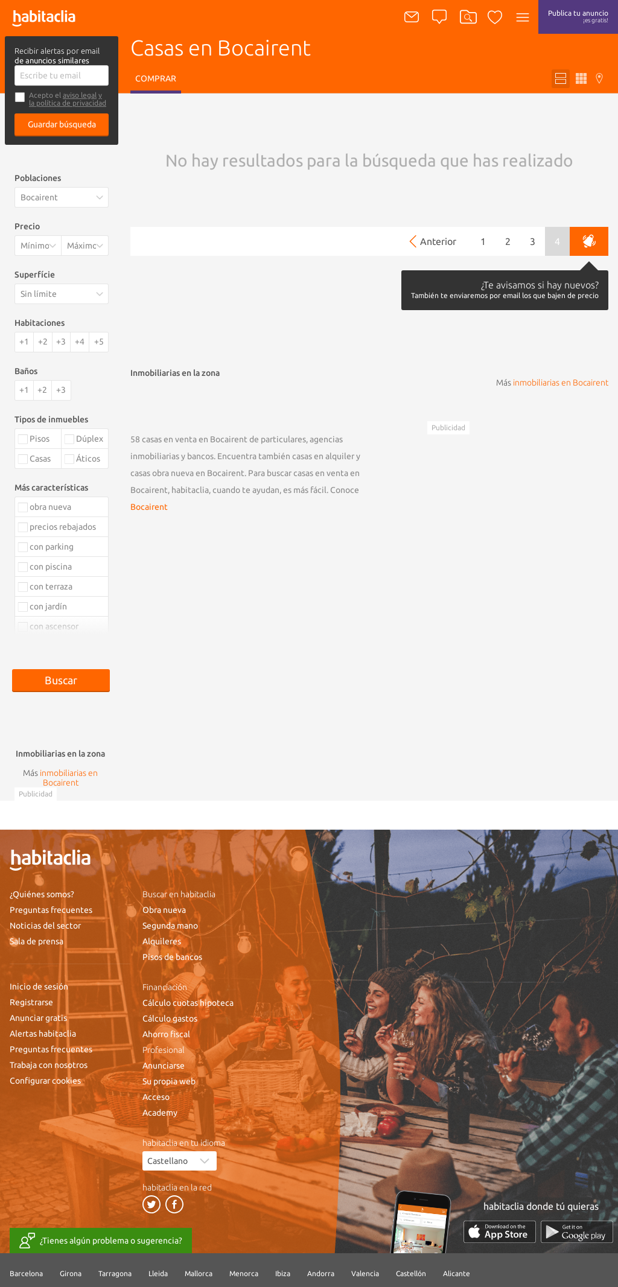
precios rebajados (63, 527)
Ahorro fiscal (166, 1034)
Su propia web (169, 1081)
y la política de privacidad (67, 99)
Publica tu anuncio (578, 16)
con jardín (48, 606)
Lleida (158, 1273)
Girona (70, 1273)
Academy (159, 1112)
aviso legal (80, 95)
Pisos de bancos (172, 957)
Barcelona (26, 1273)
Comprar (155, 78)
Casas (40, 458)
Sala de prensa (36, 941)
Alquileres (161, 941)
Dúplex (89, 438)
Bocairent (149, 507)
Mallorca (198, 1273)
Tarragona (115, 1273)
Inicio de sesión (39, 986)
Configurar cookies (45, 1080)
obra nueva (50, 507)
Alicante (456, 1273)
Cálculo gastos (169, 1018)
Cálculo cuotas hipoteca (188, 1003)
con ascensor (54, 626)
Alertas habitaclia (43, 1033)
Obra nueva (164, 910)
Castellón (411, 1273)
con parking (52, 546)
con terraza (51, 586)
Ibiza (282, 1273)
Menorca (243, 1273)
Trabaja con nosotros (49, 1065)
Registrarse (31, 1002)
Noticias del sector (45, 925)
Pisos (39, 438)
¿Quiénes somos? (42, 894)
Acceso (156, 1097)
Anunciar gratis (38, 1018)
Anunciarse (163, 1065)
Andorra (320, 1273)
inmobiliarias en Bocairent (560, 382)
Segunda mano (170, 925)
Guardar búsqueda (62, 124)
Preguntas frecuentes (51, 910)
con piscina (51, 566)
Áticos (88, 458)
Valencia (365, 1273)
